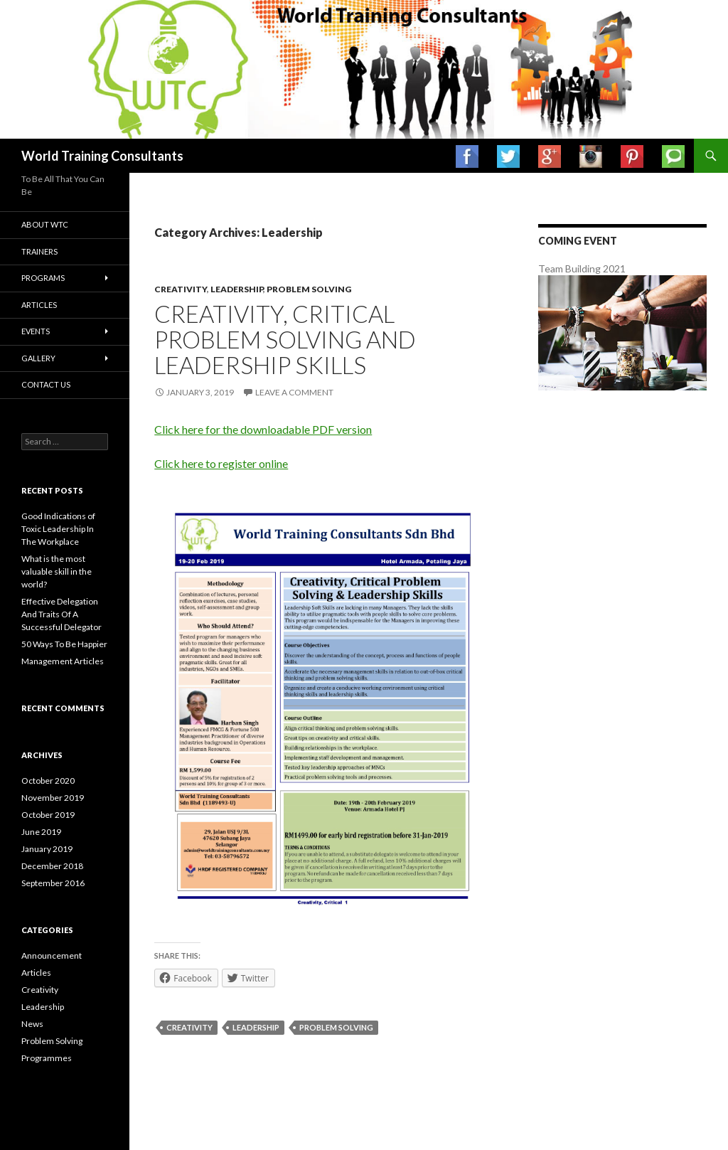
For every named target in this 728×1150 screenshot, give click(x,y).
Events (35, 331)
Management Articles (62, 661)
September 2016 (53, 883)
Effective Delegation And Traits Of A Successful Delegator (61, 614)
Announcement (51, 955)
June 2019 (41, 831)
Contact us (45, 384)
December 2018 (52, 866)
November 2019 (52, 797)
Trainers (39, 251)
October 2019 (48, 814)
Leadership (236, 289)
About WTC (44, 224)
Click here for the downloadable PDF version (263, 429)
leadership (255, 1027)
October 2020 (48, 780)
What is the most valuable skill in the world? (56, 571)
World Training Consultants (102, 156)
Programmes (46, 1058)
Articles (39, 304)
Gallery (38, 358)
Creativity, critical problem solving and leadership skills (285, 339)
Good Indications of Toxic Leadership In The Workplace (58, 529)
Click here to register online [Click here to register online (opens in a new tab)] (221, 463)
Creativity (180, 289)
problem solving (336, 1027)
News (32, 1023)
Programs (43, 277)
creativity (189, 1027)
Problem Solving (309, 289)
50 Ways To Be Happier (64, 644)
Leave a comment (294, 392)
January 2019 (47, 848)
